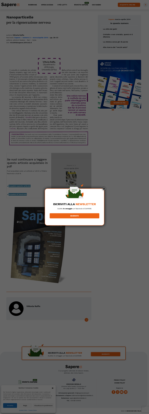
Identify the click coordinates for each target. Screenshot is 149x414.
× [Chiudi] (104, 188)
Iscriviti (74, 216)
